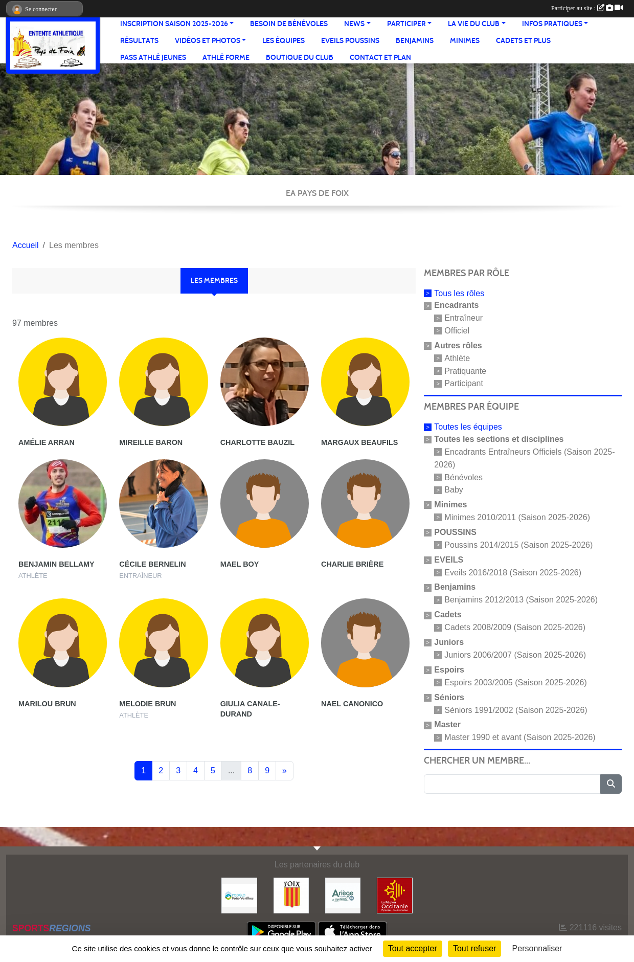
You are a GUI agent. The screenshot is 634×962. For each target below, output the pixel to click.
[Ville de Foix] (291, 894)
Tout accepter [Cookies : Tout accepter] (412, 948)
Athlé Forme (226, 57)
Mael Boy (239, 564)
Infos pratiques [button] (552, 23)
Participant (463, 383)
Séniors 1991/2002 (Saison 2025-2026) (515, 709)
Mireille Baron (151, 442)
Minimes (465, 40)
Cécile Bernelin (152, 564)
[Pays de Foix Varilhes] (239, 894)
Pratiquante (465, 370)
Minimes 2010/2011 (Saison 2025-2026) (517, 517)
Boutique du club (299, 57)
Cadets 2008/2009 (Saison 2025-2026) (514, 627)
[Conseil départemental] (342, 894)
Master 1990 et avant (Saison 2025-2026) (519, 737)
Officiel (456, 330)
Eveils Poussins (350, 40)
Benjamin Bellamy (56, 564)
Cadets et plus (523, 40)
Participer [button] (406, 23)
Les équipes (283, 40)
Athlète (457, 358)
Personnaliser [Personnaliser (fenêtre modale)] (537, 948)
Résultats (139, 40)
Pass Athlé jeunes (153, 57)
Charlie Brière (352, 564)
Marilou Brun (47, 704)
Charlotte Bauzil (257, 442)
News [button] (354, 23)
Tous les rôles (459, 292)
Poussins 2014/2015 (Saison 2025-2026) (518, 545)
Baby (453, 489)
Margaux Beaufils (359, 442)
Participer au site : (587, 8)
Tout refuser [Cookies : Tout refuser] (474, 948)
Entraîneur (463, 318)
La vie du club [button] (474, 23)
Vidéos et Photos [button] (207, 40)
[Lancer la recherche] (611, 784)
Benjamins (415, 40)
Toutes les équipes (468, 426)
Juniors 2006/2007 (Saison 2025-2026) (515, 655)
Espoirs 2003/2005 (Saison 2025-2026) (515, 682)
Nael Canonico (352, 704)
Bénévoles (463, 477)
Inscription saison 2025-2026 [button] (174, 23)
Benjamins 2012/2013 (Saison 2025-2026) (521, 599)
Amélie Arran (46, 442)
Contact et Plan (380, 57)
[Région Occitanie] (394, 894)
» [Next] (284, 770)
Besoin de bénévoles (289, 23)
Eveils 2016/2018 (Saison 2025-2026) (512, 572)
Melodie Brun (147, 704)
